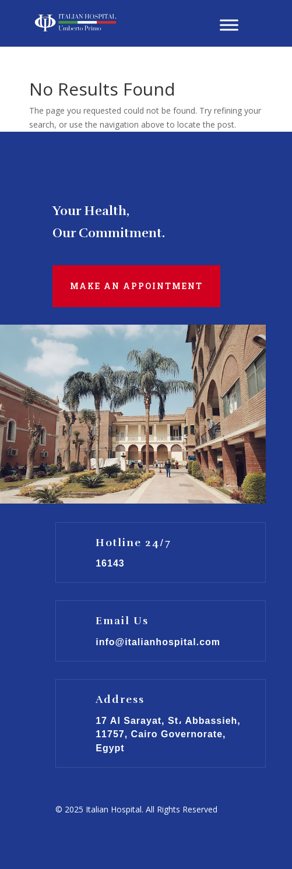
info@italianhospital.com (158, 642)
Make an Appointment (136, 285)
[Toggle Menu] (229, 24)
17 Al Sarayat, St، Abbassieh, (168, 721)
